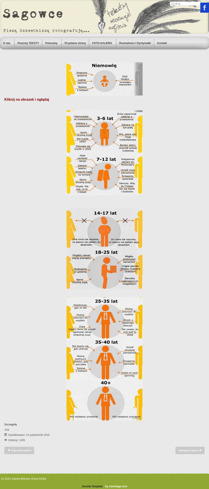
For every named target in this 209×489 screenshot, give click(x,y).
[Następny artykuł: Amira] (190, 450)
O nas (6, 43)
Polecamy (51, 43)
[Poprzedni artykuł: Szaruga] (19, 450)
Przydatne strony (75, 43)
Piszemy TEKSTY (28, 43)
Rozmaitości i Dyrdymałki (135, 43)
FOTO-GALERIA (102, 43)
